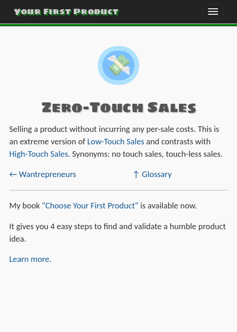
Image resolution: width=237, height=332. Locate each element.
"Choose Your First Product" (90, 205)
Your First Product (66, 11)
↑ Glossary (152, 174)
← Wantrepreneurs (42, 174)
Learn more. (30, 259)
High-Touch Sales (38, 153)
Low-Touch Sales (115, 141)
